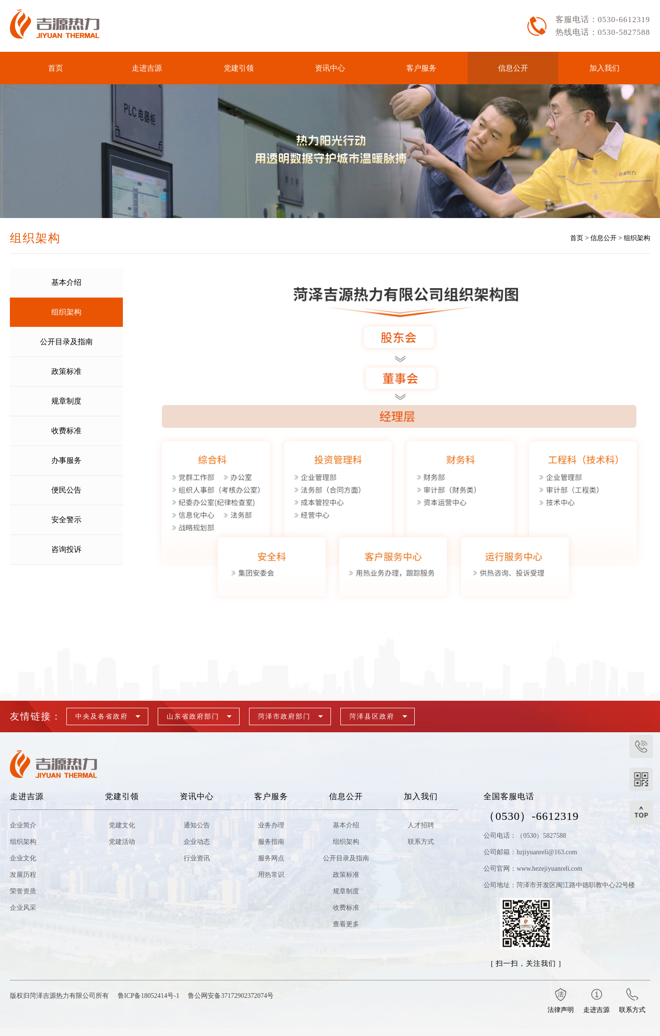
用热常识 (271, 874)
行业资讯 (197, 858)
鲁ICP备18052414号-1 (148, 995)
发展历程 (23, 874)
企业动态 (197, 841)
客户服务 (421, 68)
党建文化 (122, 825)
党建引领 (239, 68)
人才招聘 (421, 825)
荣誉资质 (23, 891)
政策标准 (346, 874)
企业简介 (23, 825)
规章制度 (346, 891)
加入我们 (604, 68)
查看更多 (346, 924)
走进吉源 (147, 68)
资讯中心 (330, 68)
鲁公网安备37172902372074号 (231, 995)
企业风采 (23, 907)
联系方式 (421, 841)
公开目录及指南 (346, 858)
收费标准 (346, 907)
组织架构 (637, 238)
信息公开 (513, 68)
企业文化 (23, 858)
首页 (55, 68)
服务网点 (271, 858)
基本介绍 (346, 825)
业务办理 (271, 825)
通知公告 (197, 825)
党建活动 (122, 841)
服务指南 (271, 841)
